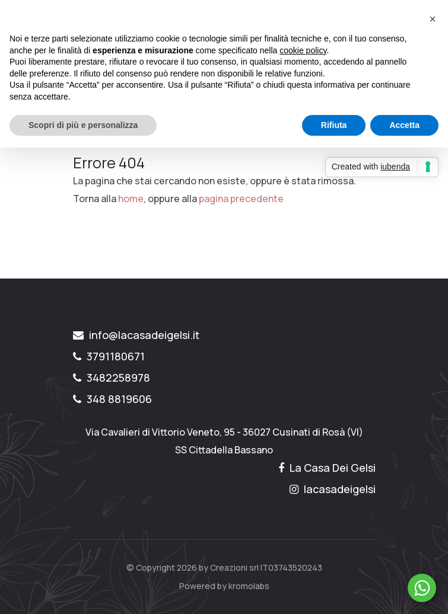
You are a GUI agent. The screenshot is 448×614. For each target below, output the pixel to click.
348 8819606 (112, 399)
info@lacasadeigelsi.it (136, 335)
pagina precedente (241, 198)
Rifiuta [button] (334, 125)
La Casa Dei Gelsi (327, 468)
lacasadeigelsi (333, 489)
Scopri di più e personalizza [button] (83, 125)
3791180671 (109, 356)
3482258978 (111, 377)
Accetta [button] (404, 125)
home (131, 198)
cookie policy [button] (302, 50)
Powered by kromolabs (224, 585)
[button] (432, 18)
